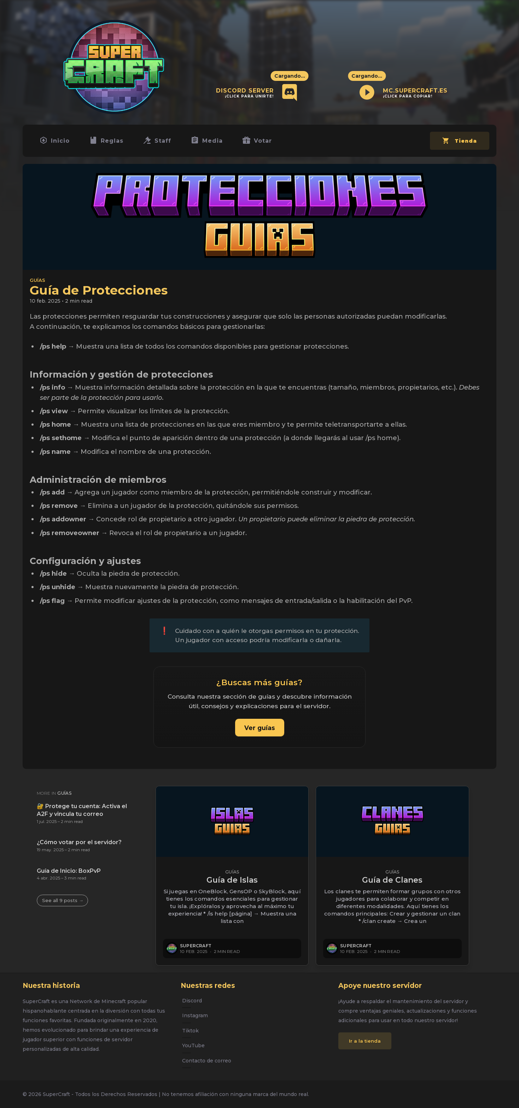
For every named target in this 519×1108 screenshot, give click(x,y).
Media (213, 142)
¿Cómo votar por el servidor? (79, 842)
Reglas (109, 142)
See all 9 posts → (62, 900)
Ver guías (259, 730)
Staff (161, 142)
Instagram (195, 1015)
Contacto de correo (206, 1060)
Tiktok (190, 1030)
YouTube (193, 1045)
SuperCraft (195, 945)
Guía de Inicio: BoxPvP (69, 870)
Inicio (55, 142)
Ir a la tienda (365, 1041)
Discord (192, 1000)
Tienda (458, 145)
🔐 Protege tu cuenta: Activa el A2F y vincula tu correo (82, 810)
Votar (265, 142)
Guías (37, 283)
